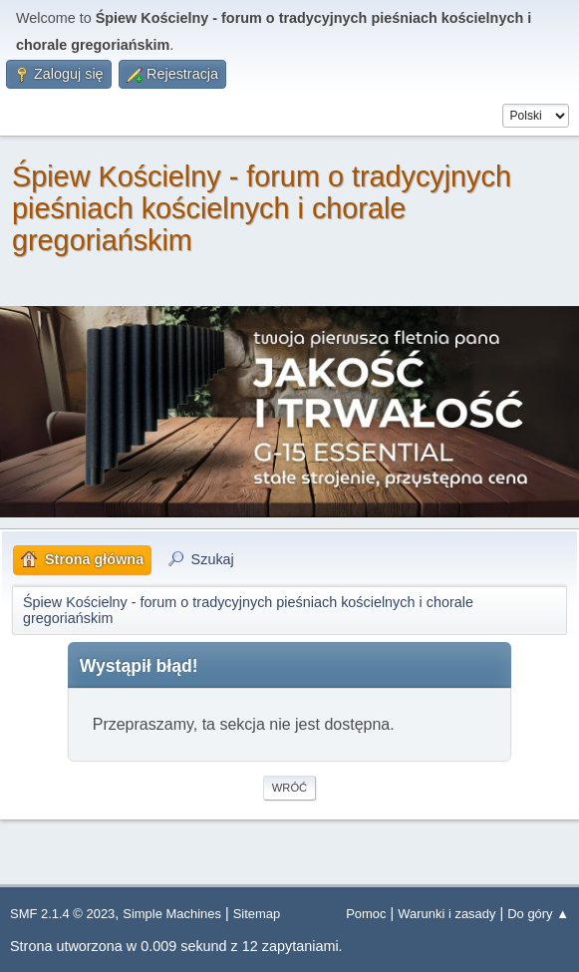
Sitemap (257, 913)
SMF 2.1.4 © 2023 (62, 913)
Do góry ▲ (538, 913)
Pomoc (366, 913)
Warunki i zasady (446, 913)
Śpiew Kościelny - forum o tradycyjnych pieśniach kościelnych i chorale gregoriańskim (261, 208)
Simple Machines (172, 913)
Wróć (289, 788)
